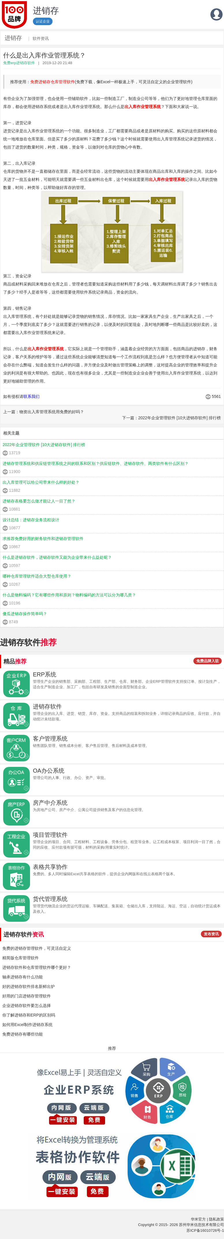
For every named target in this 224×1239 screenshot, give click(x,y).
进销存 (13, 38)
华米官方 (198, 1219)
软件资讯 (41, 38)
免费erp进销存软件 (19, 63)
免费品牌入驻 (207, 661)
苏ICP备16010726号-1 (205, 1230)
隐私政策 (216, 1219)
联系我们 (31, 396)
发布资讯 (211, 934)
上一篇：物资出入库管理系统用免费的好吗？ (43, 411)
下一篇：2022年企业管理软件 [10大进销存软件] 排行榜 (171, 418)
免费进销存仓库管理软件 (52, 81)
